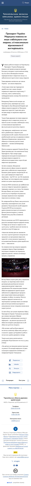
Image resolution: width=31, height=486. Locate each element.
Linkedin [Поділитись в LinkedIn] (16, 364)
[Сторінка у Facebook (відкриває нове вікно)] (14, 465)
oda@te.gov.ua (15, 420)
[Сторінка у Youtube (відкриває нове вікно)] (17, 465)
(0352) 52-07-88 (15, 408)
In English (17, 461)
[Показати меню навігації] (3, 3)
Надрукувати (16, 372)
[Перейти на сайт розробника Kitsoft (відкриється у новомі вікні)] (9, 482)
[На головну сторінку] (15, 15)
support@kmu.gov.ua (23, 457)
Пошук (27, 3)
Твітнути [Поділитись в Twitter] (16, 368)
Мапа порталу (14, 388)
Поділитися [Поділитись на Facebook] (16, 360)
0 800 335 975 (15, 414)
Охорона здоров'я (15, 56)
